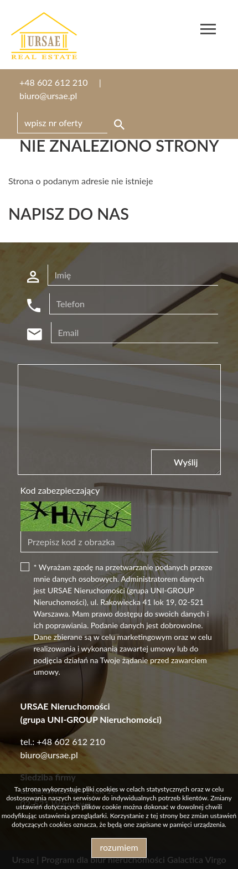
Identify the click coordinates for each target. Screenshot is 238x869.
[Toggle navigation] (208, 30)
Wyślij (186, 462)
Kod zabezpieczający (60, 490)
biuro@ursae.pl (48, 95)
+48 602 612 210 (53, 82)
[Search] (72, 122)
